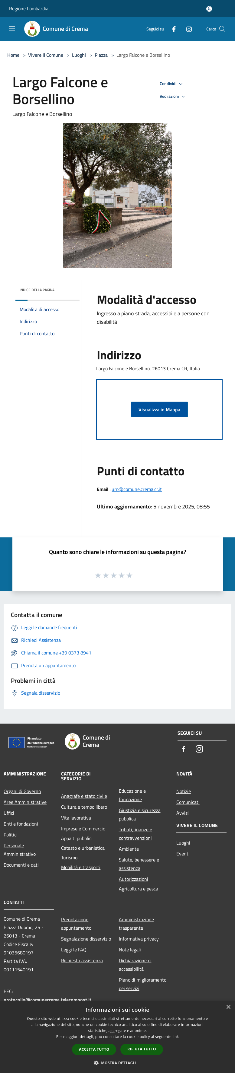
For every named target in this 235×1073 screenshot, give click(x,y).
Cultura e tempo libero (84, 806)
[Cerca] (222, 29)
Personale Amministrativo (20, 850)
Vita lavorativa (76, 817)
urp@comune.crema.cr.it (137, 489)
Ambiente (129, 848)
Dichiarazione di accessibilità (135, 965)
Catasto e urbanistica (83, 848)
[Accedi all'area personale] (209, 9)
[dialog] (117, 1037)
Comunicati (188, 802)
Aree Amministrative (25, 802)
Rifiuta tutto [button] (141, 1049)
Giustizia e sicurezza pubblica (140, 814)
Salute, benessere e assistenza (139, 864)
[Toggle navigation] (12, 28)
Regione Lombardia (28, 8)
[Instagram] (187, 29)
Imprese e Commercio (83, 828)
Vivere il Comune (46, 55)
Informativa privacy (139, 938)
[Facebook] (171, 29)
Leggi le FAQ (73, 949)
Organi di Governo (22, 791)
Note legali (130, 949)
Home (13, 55)
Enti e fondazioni (21, 823)
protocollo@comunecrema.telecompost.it (47, 999)
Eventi (183, 853)
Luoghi (79, 55)
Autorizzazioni (133, 879)
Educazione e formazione (132, 795)
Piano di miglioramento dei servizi (142, 984)
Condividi (172, 84)
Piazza (101, 55)
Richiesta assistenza (82, 960)
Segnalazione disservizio (86, 938)
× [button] (228, 1007)
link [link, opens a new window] (175, 1036)
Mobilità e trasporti (80, 867)
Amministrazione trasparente (136, 923)
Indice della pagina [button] (37, 290)
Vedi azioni (173, 96)
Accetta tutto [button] (94, 1049)
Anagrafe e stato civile (84, 796)
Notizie (183, 791)
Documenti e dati (21, 864)
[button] (118, 1063)
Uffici (9, 813)
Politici (11, 834)
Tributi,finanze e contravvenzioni (135, 834)
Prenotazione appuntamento (76, 923)
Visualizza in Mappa (159, 409)
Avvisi (182, 813)
